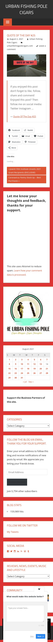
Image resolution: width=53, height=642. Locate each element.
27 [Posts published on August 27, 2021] (41, 373)
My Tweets (13, 531)
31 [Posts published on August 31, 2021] (22, 377)
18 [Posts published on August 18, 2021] (28, 368)
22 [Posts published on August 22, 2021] (9, 373)
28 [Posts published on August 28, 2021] (47, 373)
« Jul (25, 381)
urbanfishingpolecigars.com (20, 45)
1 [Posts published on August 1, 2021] (9, 359)
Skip (32, 636)
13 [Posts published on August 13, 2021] (41, 364)
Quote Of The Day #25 (24, 116)
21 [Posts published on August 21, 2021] (47, 368)
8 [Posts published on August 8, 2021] (9, 364)
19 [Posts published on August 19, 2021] (34, 368)
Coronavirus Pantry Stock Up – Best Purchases (24, 179)
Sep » (31, 381)
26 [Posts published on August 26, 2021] (34, 373)
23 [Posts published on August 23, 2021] (16, 373)
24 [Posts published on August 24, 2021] (22, 373)
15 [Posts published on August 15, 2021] (9, 368)
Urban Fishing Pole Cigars (26, 9)
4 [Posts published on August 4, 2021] (28, 359)
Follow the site (17, 482)
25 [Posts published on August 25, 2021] (28, 373)
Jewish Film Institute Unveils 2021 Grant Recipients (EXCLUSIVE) (24, 170)
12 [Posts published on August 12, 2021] (34, 364)
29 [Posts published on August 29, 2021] (9, 377)
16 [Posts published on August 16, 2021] (16, 368)
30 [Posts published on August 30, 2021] (16, 377)
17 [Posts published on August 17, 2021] (22, 368)
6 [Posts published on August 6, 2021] (40, 359)
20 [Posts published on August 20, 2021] (41, 368)
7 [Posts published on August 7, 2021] (46, 359)
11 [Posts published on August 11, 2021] (28, 364)
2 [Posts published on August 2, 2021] (15, 359)
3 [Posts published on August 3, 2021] (21, 359)
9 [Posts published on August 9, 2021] (15, 364)
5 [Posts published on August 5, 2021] (34, 359)
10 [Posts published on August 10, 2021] (22, 364)
